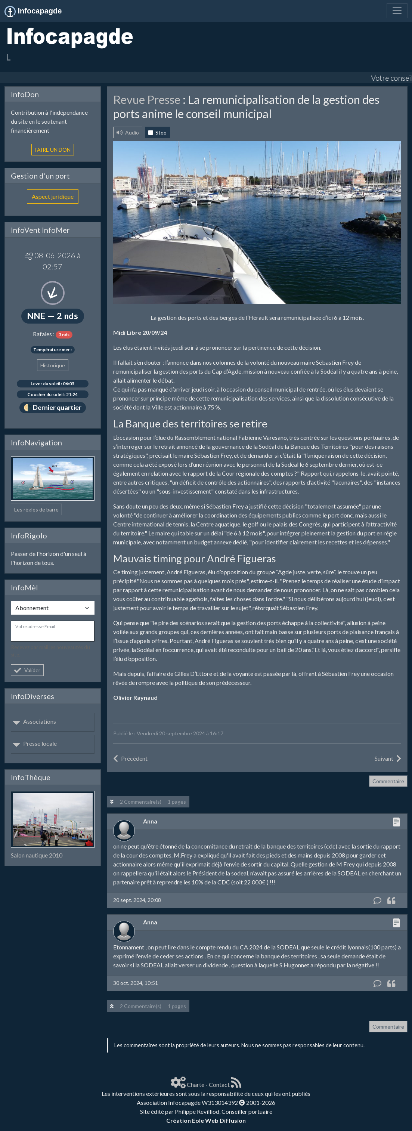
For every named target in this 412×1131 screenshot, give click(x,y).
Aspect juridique (53, 196)
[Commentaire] (377, 900)
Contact (219, 1084)
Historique (52, 365)
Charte (195, 1084)
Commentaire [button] (388, 781)
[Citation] (391, 900)
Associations (34, 721)
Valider (27, 670)
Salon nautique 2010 (36, 855)
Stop (157, 132)
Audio (128, 132)
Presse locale (35, 743)
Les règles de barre (36, 509)
